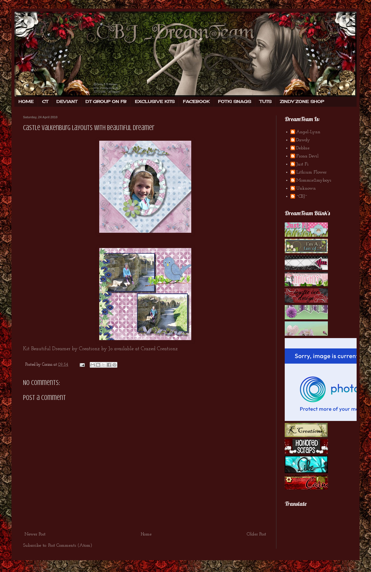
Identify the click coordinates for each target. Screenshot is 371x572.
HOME (26, 101)
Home (146, 534)
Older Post (256, 534)
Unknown (306, 188)
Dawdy (303, 140)
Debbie (302, 148)
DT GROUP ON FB (106, 101)
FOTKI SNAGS (234, 101)
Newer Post (34, 534)
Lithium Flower (311, 172)
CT (45, 101)
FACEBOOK (196, 101)
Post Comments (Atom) (70, 545)
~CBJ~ (301, 196)
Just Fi (302, 164)
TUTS (265, 101)
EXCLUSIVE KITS (155, 101)
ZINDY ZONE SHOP (302, 101)
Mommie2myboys (313, 180)
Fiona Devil (307, 156)
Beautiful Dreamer (50, 348)
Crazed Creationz (159, 348)
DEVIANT (66, 101)
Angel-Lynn (308, 132)
